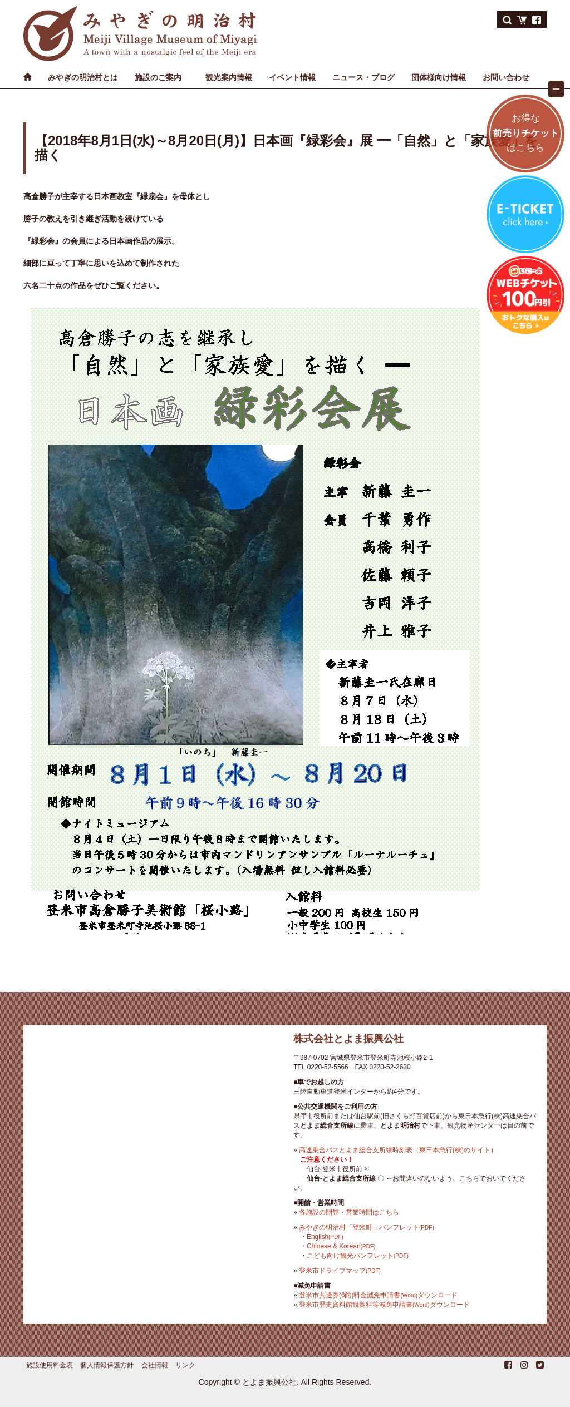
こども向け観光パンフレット (358, 1256)
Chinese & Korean (341, 1246)
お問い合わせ (506, 77)
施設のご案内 (158, 77)
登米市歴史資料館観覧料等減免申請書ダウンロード (384, 1305)
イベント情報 (292, 77)
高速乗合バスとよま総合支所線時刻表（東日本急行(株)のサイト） (398, 1150)
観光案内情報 (228, 77)
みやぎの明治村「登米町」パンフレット (366, 1227)
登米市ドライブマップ (340, 1271)
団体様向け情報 (438, 77)
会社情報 (154, 1365)
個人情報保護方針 (107, 1365)
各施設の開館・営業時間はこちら (349, 1212)
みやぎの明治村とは (83, 77)
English (325, 1237)
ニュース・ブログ (363, 77)
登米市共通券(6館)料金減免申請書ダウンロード (378, 1295)
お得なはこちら (526, 133)
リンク (185, 1365)
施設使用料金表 (49, 1365)
